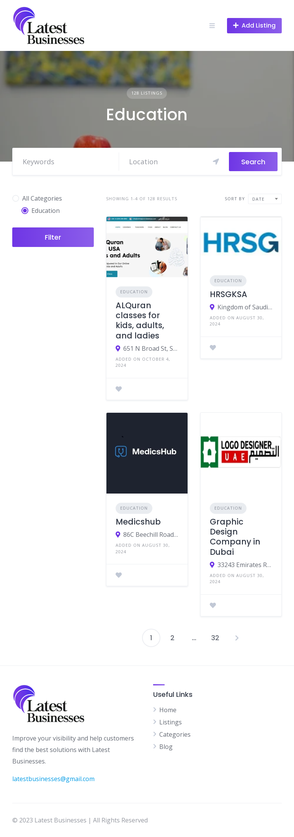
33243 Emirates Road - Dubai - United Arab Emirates (244, 565)
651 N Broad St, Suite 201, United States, (150, 348)
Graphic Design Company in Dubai (235, 536)
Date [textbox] (258, 199)
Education (134, 291)
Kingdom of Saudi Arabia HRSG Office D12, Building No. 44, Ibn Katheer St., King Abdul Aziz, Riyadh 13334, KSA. (244, 307)
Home (167, 710)
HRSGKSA (228, 294)
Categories (175, 734)
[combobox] (265, 199)
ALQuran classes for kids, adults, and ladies (140, 320)
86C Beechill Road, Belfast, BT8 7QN (150, 534)
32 (215, 637)
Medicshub (138, 521)
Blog (166, 746)
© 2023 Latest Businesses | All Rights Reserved (80, 820)
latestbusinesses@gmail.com (53, 779)
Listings (170, 722)
